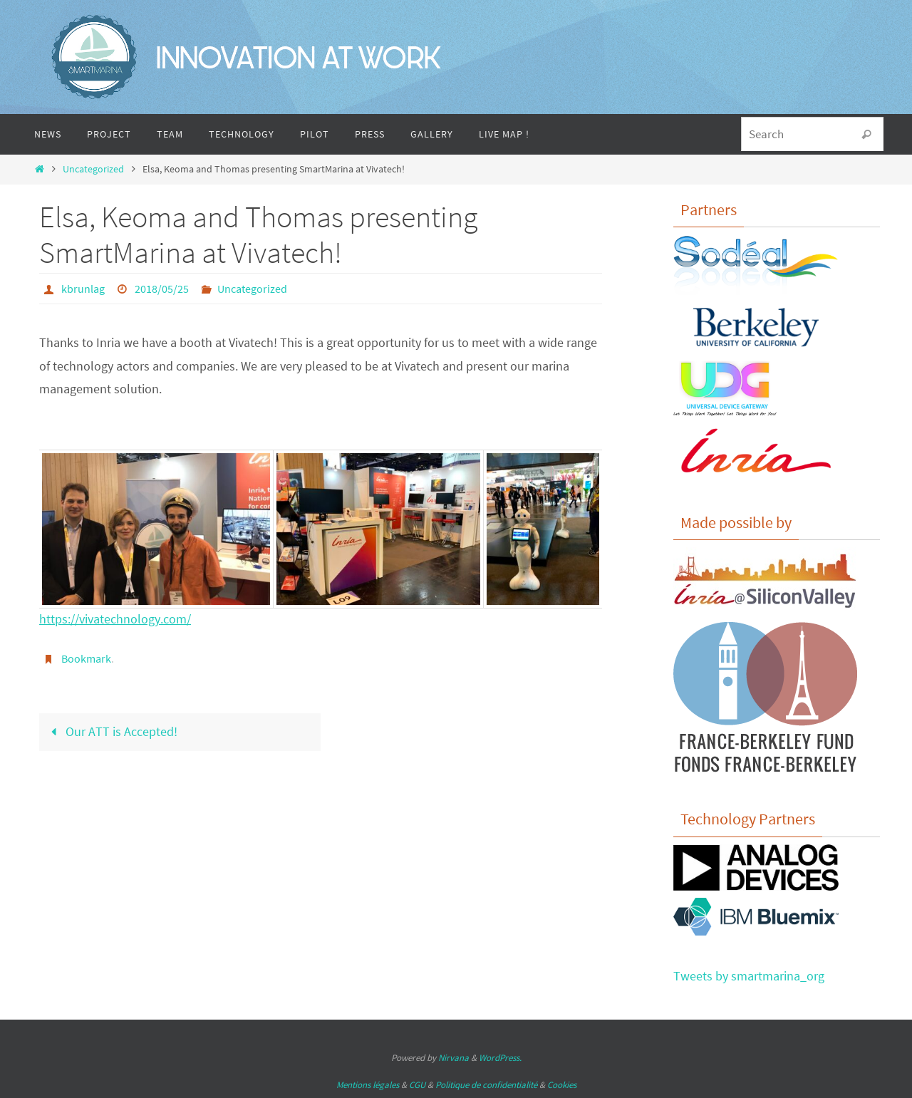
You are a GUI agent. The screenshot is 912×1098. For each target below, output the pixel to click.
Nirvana (453, 1058)
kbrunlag (83, 288)
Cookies (561, 1085)
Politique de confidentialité (486, 1085)
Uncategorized (93, 168)
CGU (417, 1085)
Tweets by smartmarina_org (748, 976)
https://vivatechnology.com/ (115, 619)
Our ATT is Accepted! (111, 731)
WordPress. (500, 1058)
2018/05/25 (162, 288)
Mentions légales (367, 1085)
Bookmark (86, 658)
